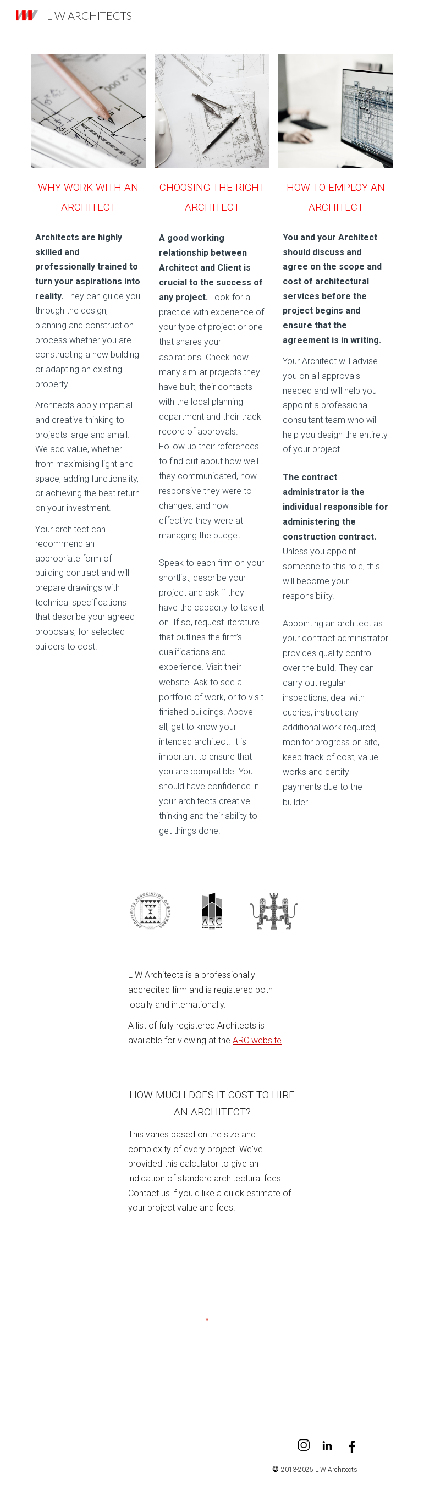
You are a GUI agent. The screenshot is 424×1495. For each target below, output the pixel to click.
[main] (88, 195)
